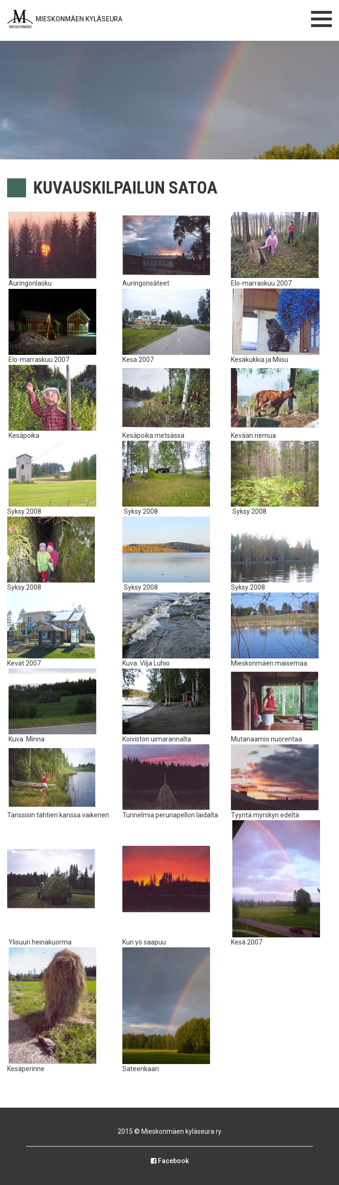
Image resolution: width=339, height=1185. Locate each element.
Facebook (170, 1161)
